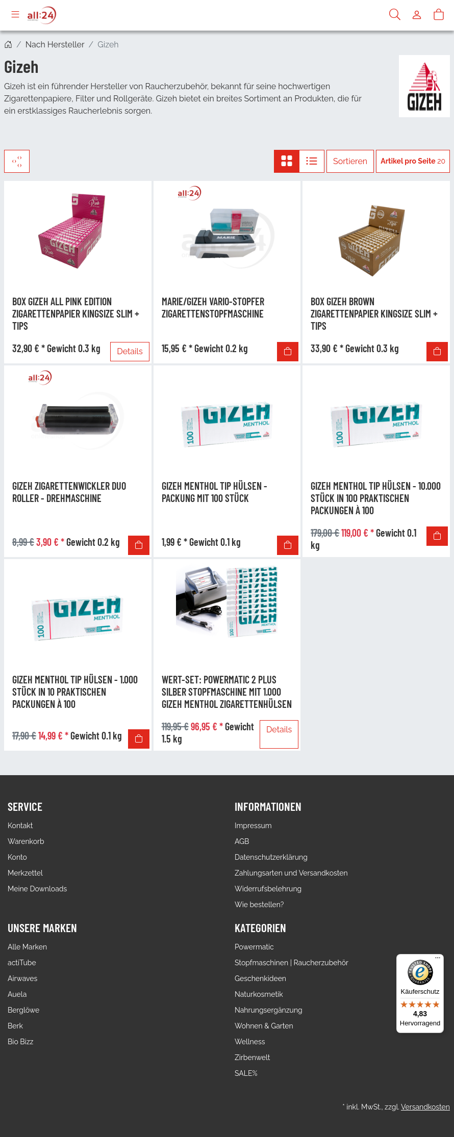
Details (129, 351)
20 (413, 161)
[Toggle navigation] (15, 15)
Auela (17, 994)
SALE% (246, 1073)
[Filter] (17, 161)
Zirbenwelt (252, 1057)
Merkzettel (25, 873)
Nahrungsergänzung (268, 1010)
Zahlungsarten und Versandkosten (291, 873)
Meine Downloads (37, 889)
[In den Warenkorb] (287, 351)
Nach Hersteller (55, 44)
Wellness (250, 1042)
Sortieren (350, 161)
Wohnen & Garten (264, 1026)
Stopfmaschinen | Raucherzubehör (291, 963)
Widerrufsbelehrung (268, 889)
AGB (242, 841)
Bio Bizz (20, 1042)
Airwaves (22, 978)
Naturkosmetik (259, 994)
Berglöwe (23, 1010)
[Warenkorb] (438, 15)
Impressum (253, 826)
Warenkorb (26, 841)
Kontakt (20, 826)
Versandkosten (425, 1107)
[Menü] (438, 960)
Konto (17, 857)
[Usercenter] (417, 15)
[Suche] (395, 15)
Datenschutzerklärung (271, 857)
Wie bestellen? (259, 905)
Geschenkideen (260, 978)
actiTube (22, 963)
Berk (15, 1026)
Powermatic (254, 947)
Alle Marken (27, 947)
